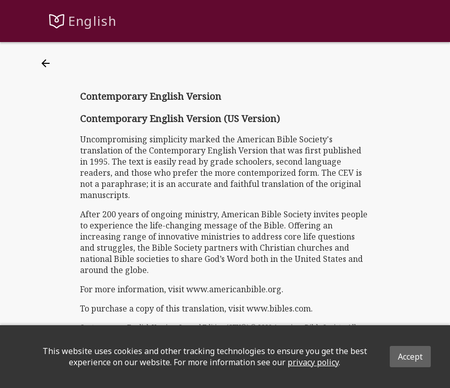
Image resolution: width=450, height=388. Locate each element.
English (92, 21)
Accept (410, 356)
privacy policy (313, 362)
